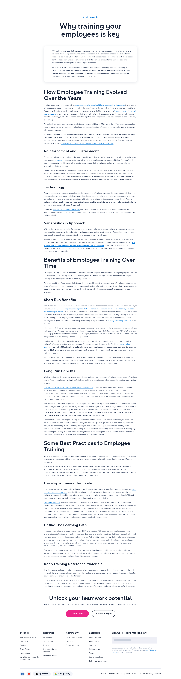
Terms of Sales (113, 674)
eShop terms (125, 674)
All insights (90, 17)
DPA (139, 674)
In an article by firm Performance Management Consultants (68, 387)
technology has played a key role (66, 209)
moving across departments (119, 321)
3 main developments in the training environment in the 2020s (87, 143)
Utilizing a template (52, 502)
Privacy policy (148, 674)
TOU (134, 674)
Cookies (158, 674)
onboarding (60, 160)
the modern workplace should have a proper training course (100, 105)
